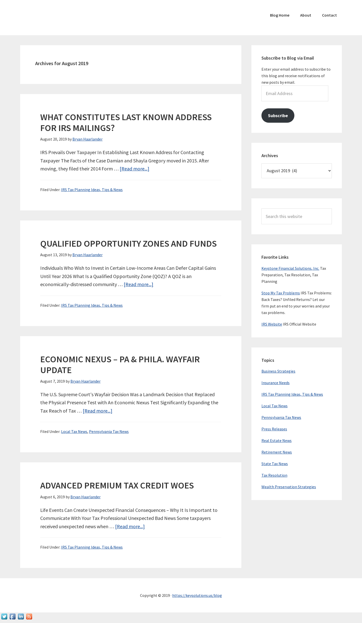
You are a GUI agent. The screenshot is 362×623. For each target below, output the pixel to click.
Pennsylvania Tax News (109, 431)
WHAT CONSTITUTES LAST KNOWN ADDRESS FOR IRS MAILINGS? (126, 122)
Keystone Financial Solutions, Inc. (290, 268)
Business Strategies (278, 371)
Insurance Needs (275, 382)
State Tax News (274, 463)
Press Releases (274, 428)
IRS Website (271, 324)
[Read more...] (134, 168)
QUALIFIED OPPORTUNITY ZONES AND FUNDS (128, 243)
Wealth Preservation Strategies (288, 486)
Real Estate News (276, 440)
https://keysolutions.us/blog (197, 595)
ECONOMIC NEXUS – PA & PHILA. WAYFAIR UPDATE (120, 364)
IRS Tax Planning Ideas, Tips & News (92, 189)
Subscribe (278, 115)
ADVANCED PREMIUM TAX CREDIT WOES (117, 485)
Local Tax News (74, 431)
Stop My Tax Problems (280, 292)
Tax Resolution (274, 475)
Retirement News (276, 452)
